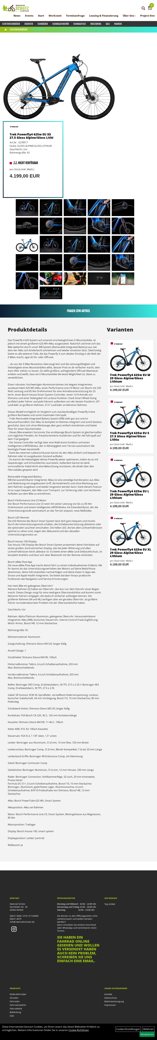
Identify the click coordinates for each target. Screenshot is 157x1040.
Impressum (110, 1005)
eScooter (28, 23)
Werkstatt (55, 15)
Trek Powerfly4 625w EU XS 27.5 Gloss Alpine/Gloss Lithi (31, 136)
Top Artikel (109, 904)
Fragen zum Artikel (78, 311)
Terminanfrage (75, 15)
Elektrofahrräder (11, 23)
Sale (108, 23)
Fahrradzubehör (60, 23)
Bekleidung (95, 23)
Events (29, 15)
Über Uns (129, 15)
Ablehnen (148, 1029)
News (17, 15)
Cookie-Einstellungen (128, 1029)
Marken (118, 23)
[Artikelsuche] (143, 8)
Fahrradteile (79, 23)
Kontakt (108, 994)
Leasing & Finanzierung (103, 15)
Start (41, 15)
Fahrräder (42, 23)
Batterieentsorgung (114, 1001)
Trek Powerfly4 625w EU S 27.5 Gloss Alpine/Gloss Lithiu (129, 436)
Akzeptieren (147, 1034)
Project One (147, 15)
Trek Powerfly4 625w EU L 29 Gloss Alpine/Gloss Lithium (129, 494)
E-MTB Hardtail (38, 29)
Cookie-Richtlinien (79, 1030)
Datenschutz (110, 997)
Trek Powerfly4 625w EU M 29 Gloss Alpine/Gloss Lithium (130, 378)
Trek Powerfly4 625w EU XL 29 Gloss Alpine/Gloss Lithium (130, 552)
